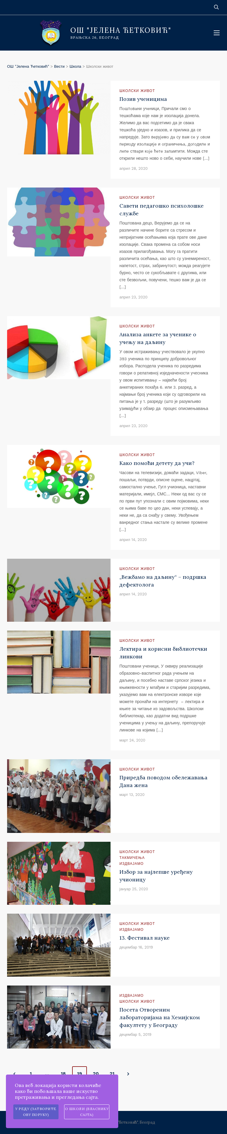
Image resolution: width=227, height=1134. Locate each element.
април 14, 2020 (133, 539)
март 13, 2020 (132, 794)
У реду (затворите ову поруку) (35, 1111)
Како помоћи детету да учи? (156, 463)
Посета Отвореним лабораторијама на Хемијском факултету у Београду (159, 1017)
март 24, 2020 (132, 740)
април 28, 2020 (133, 168)
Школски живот (137, 91)
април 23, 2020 (133, 297)
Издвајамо (131, 864)
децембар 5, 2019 (135, 1034)
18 (63, 1073)
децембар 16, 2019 (136, 947)
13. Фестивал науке (144, 937)
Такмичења (132, 858)
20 (96, 1073)
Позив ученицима (143, 99)
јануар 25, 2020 (133, 889)
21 (112, 1073)
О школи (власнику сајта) (87, 1111)
